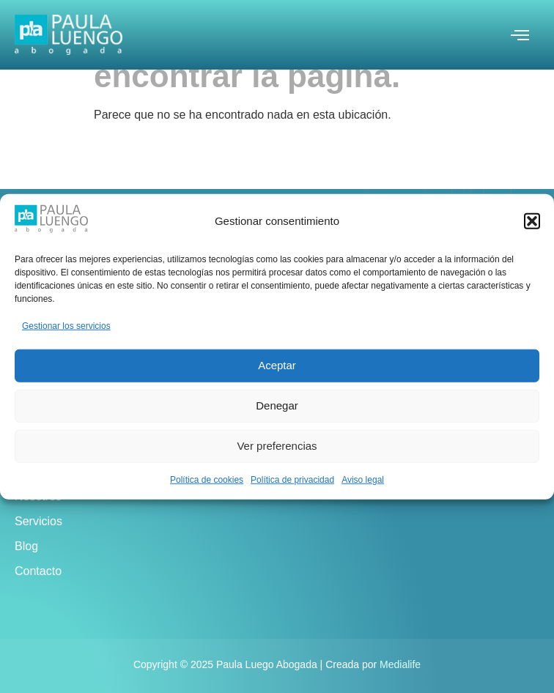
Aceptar (277, 365)
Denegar (277, 405)
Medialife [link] (400, 664)
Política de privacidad (292, 479)
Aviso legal (362, 479)
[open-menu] (520, 37)
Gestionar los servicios (66, 325)
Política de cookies (206, 479)
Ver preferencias (277, 446)
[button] (532, 221)
